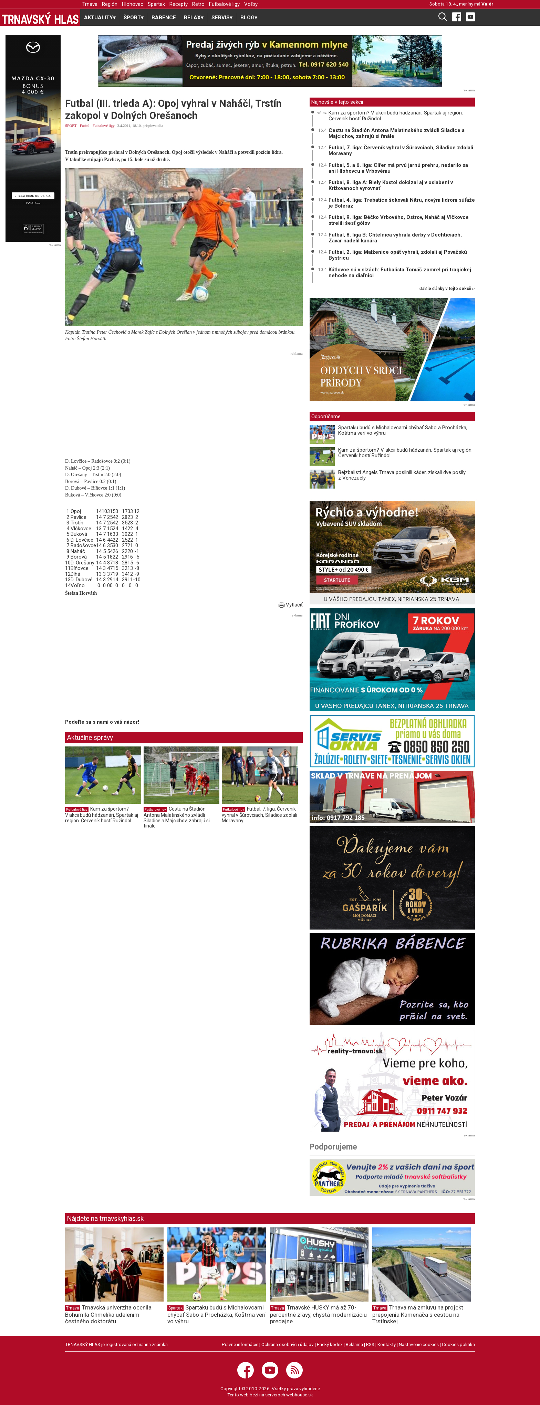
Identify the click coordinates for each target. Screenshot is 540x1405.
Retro (198, 4)
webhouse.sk (299, 1394)
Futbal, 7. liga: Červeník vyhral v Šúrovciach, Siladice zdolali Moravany (259, 814)
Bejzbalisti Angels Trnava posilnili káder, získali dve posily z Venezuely (402, 475)
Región (109, 4)
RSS (370, 1344)
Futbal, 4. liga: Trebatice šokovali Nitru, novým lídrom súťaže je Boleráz (402, 203)
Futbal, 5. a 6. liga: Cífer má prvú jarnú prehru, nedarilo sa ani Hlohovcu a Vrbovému (398, 168)
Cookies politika (458, 1344)
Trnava (89, 4)
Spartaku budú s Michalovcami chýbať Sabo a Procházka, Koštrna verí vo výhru (402, 430)
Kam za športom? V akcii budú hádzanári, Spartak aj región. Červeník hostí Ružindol (101, 814)
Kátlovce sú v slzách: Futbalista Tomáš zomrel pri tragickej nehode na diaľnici (400, 273)
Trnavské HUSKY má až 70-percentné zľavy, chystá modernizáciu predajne (318, 1314)
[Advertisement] (184, 406)
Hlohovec (132, 4)
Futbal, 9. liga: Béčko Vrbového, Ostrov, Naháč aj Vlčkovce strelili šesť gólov (399, 220)
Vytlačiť (291, 605)
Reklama (354, 1344)
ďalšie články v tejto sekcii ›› (447, 289)
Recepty (178, 4)
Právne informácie (240, 1344)
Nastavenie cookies (419, 1344)
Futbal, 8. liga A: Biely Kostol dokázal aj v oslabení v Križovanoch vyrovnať (391, 185)
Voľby (251, 4)
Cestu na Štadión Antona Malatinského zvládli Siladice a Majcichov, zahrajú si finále (177, 817)
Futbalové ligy (224, 4)
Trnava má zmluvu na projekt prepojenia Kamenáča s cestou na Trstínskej (417, 1314)
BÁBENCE (164, 17)
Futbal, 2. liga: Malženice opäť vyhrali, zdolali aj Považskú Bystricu (398, 255)
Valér (487, 4)
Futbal (85, 125)
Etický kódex (330, 1344)
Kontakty (386, 1344)
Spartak (156, 4)
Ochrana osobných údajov (287, 1344)
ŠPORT (70, 125)
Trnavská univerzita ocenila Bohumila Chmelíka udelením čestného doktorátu (108, 1314)
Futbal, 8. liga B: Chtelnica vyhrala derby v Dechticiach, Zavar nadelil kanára (395, 238)
